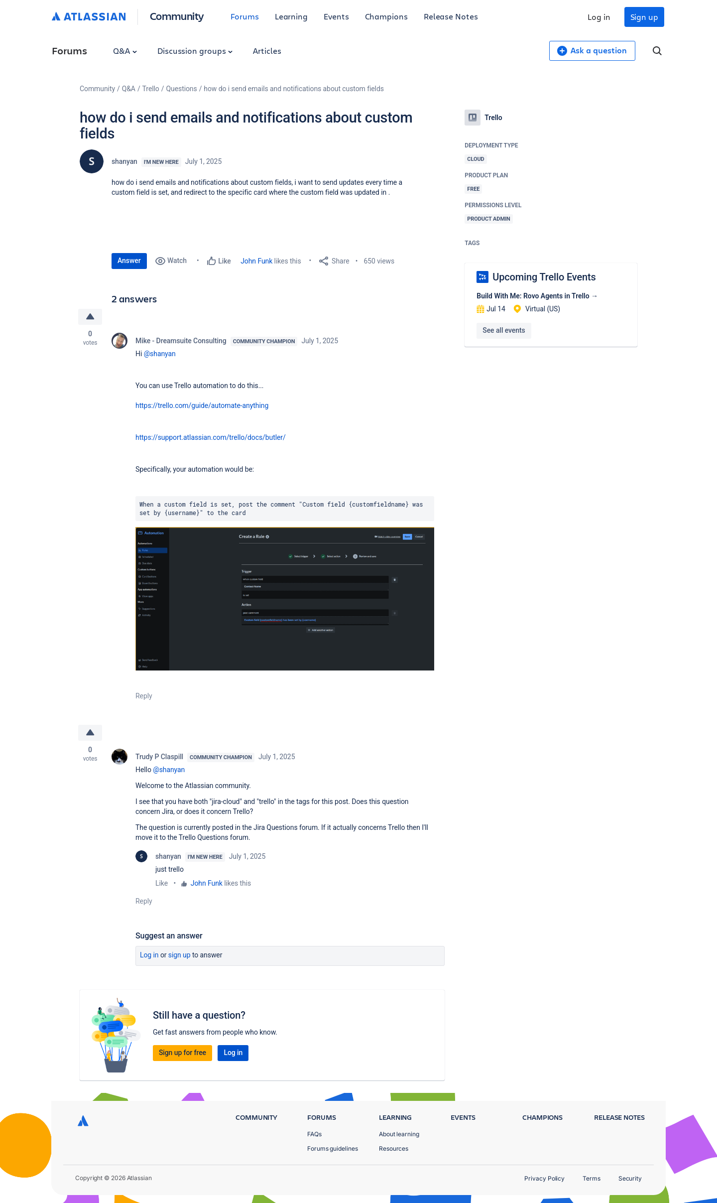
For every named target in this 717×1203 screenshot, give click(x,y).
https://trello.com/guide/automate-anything (201, 405)
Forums (245, 16)
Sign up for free (182, 1053)
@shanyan (160, 354)
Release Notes (451, 16)
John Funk (256, 261)
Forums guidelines (332, 1148)
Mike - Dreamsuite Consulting (181, 341)
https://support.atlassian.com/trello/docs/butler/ (210, 437)
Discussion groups (195, 50)
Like (161, 883)
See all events (503, 330)
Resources (393, 1148)
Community (177, 15)
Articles (267, 50)
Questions (181, 89)
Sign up (644, 16)
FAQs (314, 1134)
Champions (386, 16)
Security (630, 1178)
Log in (599, 16)
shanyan (124, 161)
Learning (291, 16)
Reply (143, 696)
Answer (129, 261)
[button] (284, 598)
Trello (150, 89)
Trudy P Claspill (159, 757)
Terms (591, 1178)
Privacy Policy (544, 1178)
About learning (399, 1134)
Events (336, 16)
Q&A (125, 50)
